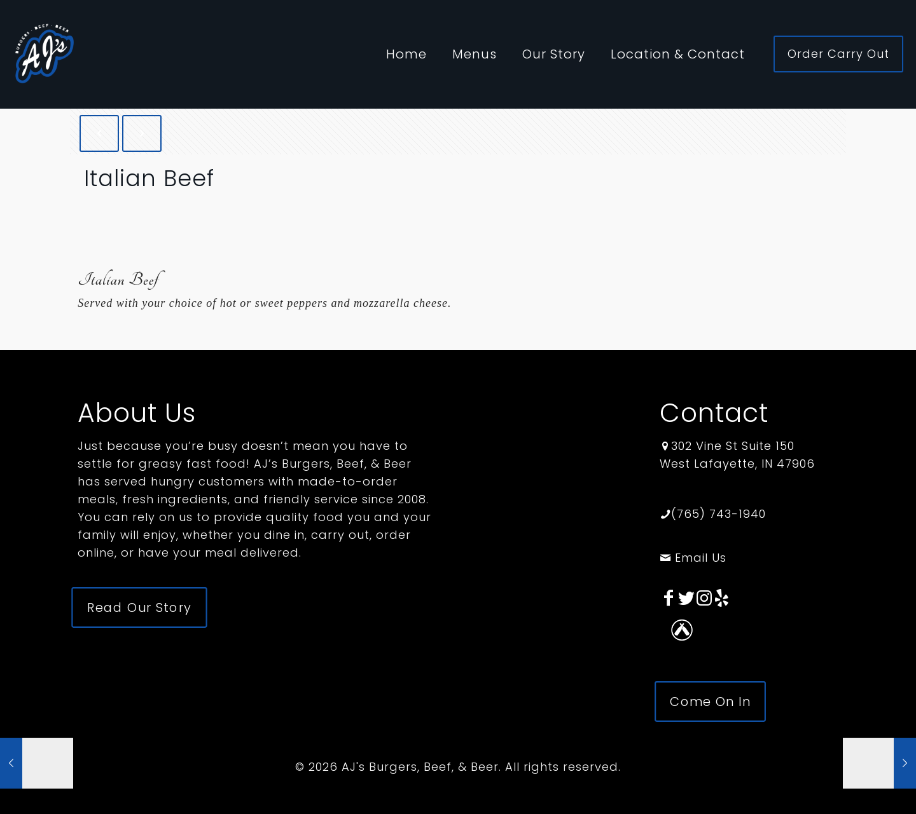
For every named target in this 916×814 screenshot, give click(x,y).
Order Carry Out (838, 54)
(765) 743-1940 (718, 514)
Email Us (693, 558)
